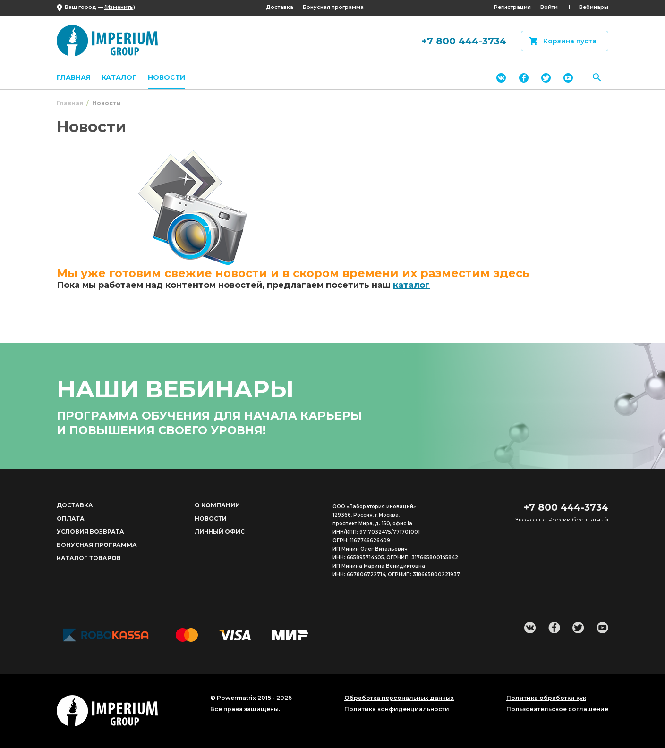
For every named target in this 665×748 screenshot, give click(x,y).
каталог (411, 285)
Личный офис (220, 531)
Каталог (119, 77)
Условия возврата (90, 531)
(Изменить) (119, 7)
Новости (166, 77)
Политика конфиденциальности (396, 709)
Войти (549, 7)
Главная (73, 77)
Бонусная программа (333, 7)
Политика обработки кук (546, 698)
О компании (217, 505)
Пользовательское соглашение (557, 709)
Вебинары (593, 7)
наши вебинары (175, 389)
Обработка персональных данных (399, 698)
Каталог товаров (89, 558)
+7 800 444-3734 (463, 41)
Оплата (71, 518)
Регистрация (512, 7)
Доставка (279, 7)
